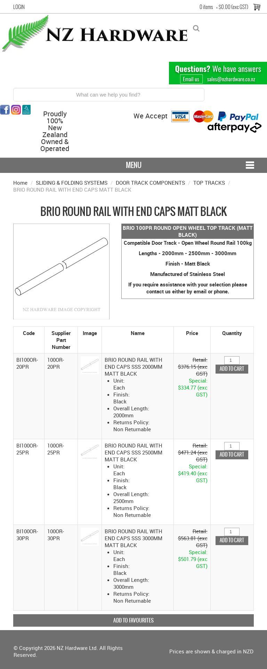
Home (20, 182)
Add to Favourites (133, 620)
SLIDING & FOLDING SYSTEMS (71, 182)
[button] (90, 364)
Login (19, 6)
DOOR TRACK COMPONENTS (150, 182)
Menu (133, 165)
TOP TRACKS (209, 182)
